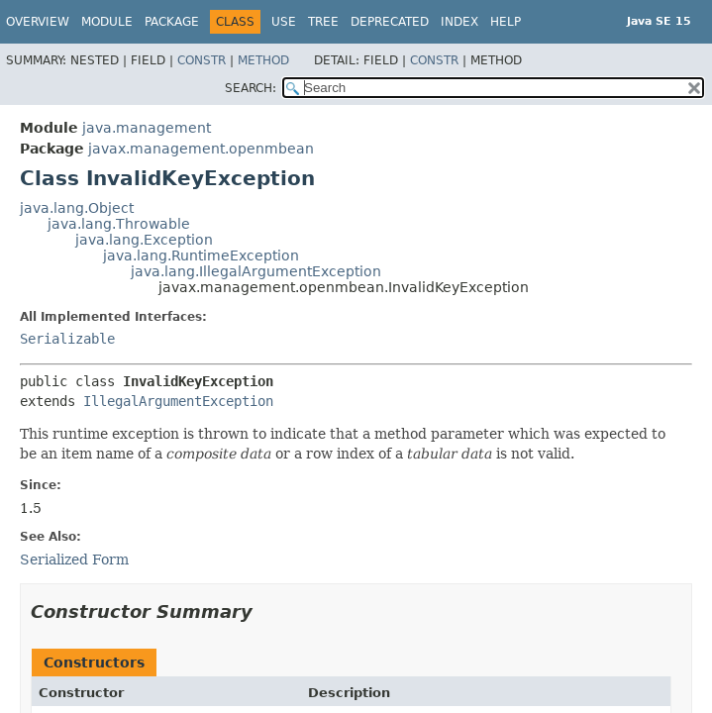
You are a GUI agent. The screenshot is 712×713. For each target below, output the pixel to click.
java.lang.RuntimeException (201, 255)
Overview (37, 22)
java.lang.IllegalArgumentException (256, 271)
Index (459, 22)
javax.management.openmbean (201, 148)
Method (263, 60)
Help (505, 22)
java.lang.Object (77, 208)
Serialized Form (74, 559)
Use (283, 22)
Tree (323, 22)
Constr (201, 60)
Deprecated (390, 22)
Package (172, 22)
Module (107, 22)
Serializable (67, 339)
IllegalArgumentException (178, 401)
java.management (146, 128)
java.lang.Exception (144, 240)
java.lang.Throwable (119, 224)
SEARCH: (250, 88)
